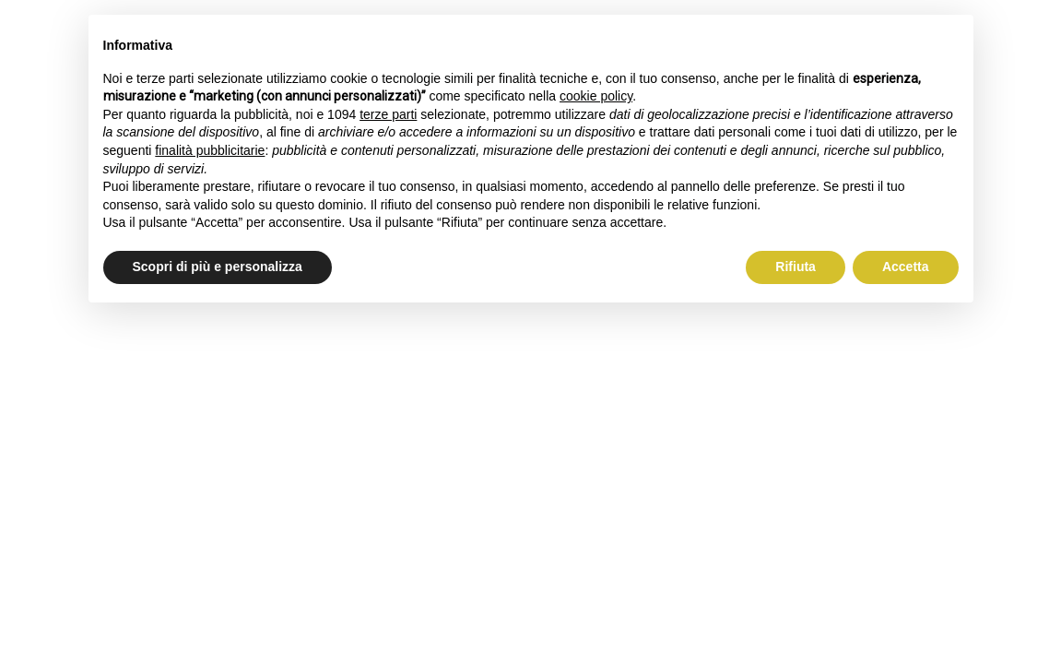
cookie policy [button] (596, 96)
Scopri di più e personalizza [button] (217, 266)
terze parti (388, 114)
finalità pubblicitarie (210, 150)
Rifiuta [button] (795, 266)
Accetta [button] (905, 266)
